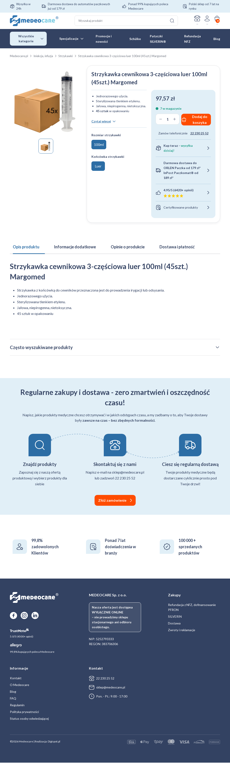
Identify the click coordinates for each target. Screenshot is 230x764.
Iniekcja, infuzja (43, 56)
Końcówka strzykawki (107, 147)
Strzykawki (65, 56)
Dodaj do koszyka (199, 120)
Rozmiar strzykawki (106, 125)
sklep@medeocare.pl (110, 688)
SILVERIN (175, 618)
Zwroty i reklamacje (181, 631)
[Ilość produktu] (167, 119)
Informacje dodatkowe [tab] (66, 244)
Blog (216, 39)
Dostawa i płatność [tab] (157, 244)
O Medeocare (19, 686)
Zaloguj (201, 25)
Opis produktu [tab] (23, 244)
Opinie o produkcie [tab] (113, 244)
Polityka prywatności (24, 713)
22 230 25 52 (199, 134)
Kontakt (186, 25)
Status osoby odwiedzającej (29, 720)
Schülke (135, 39)
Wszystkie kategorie (26, 39)
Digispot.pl (54, 742)
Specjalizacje (68, 39)
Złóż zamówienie (112, 501)
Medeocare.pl (19, 56)
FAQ (13, 700)
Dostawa (174, 624)
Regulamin (17, 706)
